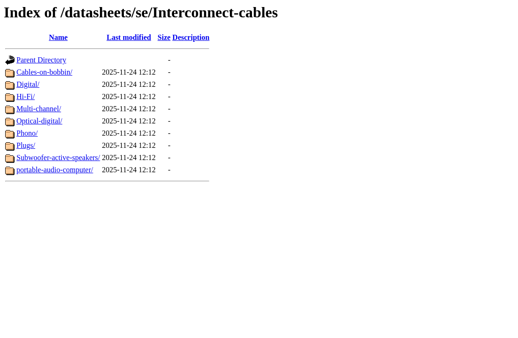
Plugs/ (25, 145)
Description (190, 37)
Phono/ (27, 133)
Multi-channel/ (38, 109)
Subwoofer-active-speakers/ (58, 157)
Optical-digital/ (39, 121)
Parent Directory (41, 60)
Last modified (129, 37)
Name (58, 37)
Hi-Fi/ (25, 96)
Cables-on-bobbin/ (44, 72)
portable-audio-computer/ (54, 170)
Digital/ (27, 84)
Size (164, 37)
